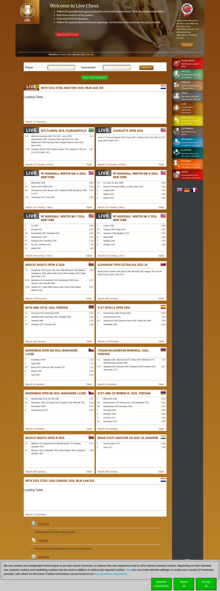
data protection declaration (110, 574)
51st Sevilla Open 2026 (114, 307)
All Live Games (94, 78)
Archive (43, 557)
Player (29, 67)
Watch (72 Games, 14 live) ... (113, 164)
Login (187, 45)
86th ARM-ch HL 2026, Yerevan (46, 307)
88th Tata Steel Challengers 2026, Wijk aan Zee (59, 481)
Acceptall (206, 584)
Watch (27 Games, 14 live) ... (41, 164)
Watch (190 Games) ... (38, 298)
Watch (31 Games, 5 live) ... (40, 207)
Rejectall (184, 584)
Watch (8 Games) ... (36, 384)
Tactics (43, 524)
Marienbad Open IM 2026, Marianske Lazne (55, 393)
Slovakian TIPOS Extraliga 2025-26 (122, 265)
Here (128, 569)
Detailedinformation (161, 584)
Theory (43, 541)
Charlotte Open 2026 (128, 130)
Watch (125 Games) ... (110, 341)
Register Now (67, 35)
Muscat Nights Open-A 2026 (45, 265)
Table (89, 164)
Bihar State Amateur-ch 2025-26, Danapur (128, 438)
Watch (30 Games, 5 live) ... (40, 255)
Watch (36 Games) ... (37, 341)
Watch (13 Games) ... (37, 121)
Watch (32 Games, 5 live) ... (112, 207)
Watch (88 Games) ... (109, 298)
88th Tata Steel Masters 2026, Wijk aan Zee (72, 88)
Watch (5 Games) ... (108, 384)
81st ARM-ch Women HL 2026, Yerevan (124, 393)
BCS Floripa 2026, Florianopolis (63, 130)
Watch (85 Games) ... (37, 471)
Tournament (88, 67)
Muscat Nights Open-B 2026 (44, 438)
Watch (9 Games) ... (36, 428)
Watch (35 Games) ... (109, 428)
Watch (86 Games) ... (109, 471)
